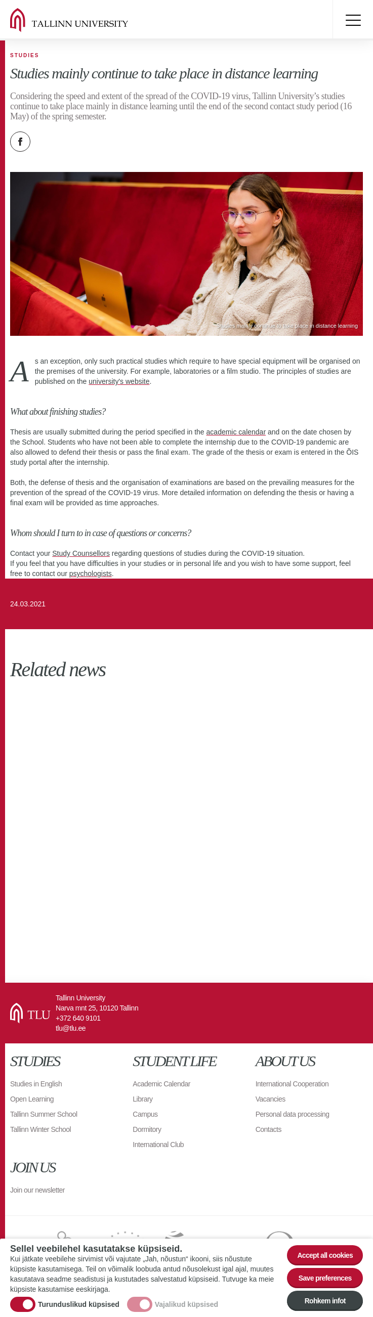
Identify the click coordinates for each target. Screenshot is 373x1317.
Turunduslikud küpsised (78, 1304)
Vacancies (270, 1099)
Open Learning (32, 1099)
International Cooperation (292, 1084)
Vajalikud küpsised (186, 1304)
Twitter (45, 141)
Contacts (268, 1129)
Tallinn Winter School (40, 1129)
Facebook (20, 141)
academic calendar (236, 432)
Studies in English (36, 1084)
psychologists (90, 573)
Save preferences (325, 1278)
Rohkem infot (325, 1301)
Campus (145, 1114)
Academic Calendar (161, 1084)
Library (142, 1099)
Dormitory (147, 1129)
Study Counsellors (81, 553)
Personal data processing (292, 1114)
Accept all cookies (325, 1255)
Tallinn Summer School (43, 1114)
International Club (158, 1144)
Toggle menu (353, 20)
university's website (119, 381)
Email (71, 141)
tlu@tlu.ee (71, 1028)
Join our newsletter (37, 1190)
